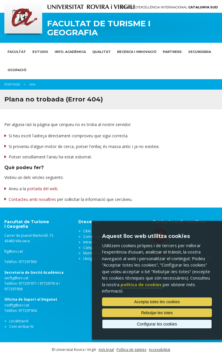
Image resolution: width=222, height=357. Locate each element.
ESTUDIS (40, 52)
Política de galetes (131, 349)
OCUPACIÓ (17, 70)
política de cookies (141, 284)
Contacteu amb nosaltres (32, 199)
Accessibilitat (159, 349)
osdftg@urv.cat (16, 305)
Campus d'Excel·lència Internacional (169, 7)
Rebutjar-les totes (157, 312)
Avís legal (106, 349)
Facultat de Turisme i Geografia (99, 28)
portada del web (42, 188)
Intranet (89, 242)
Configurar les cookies (157, 324)
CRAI (87, 231)
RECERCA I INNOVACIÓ (136, 52)
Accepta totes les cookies (157, 301)
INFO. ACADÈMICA (70, 52)
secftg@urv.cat (16, 277)
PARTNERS (172, 52)
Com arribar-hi (21, 326)
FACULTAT (17, 52)
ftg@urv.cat (13, 251)
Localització (19, 321)
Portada (12, 84)
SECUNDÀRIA (199, 52)
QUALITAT (101, 52)
